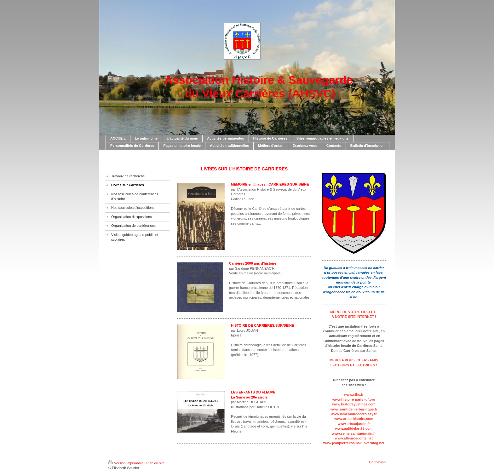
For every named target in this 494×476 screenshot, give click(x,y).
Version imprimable (126, 463)
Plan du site (155, 463)
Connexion (377, 462)
